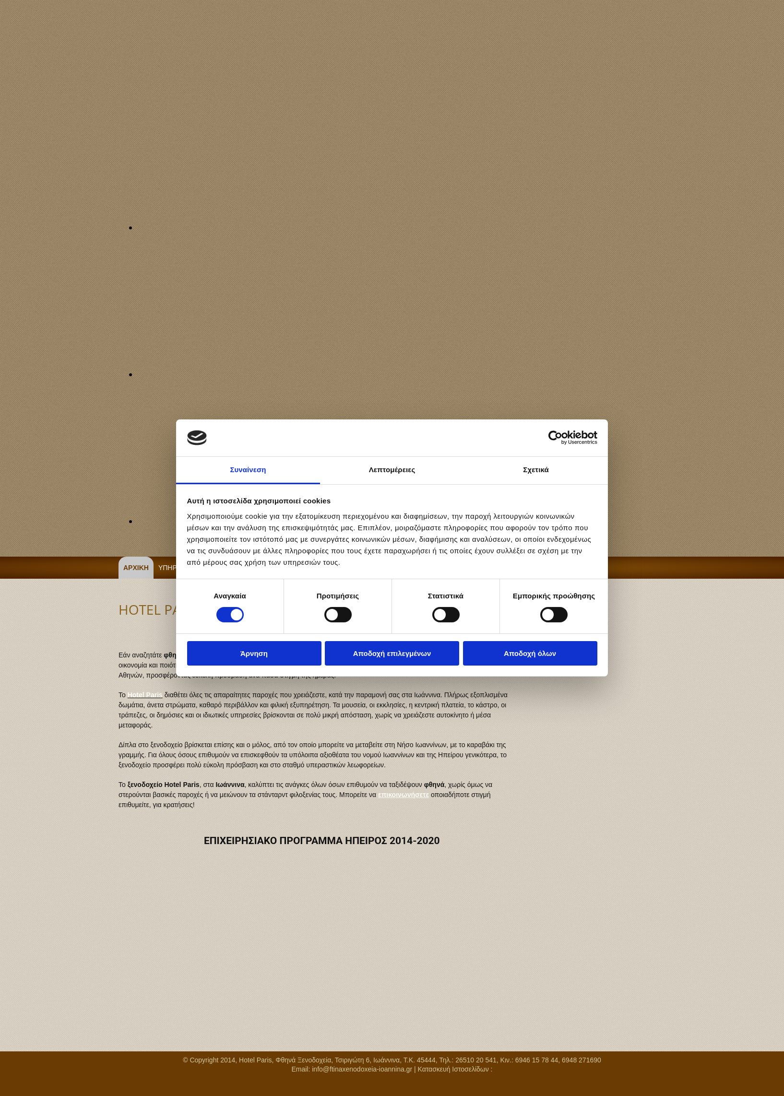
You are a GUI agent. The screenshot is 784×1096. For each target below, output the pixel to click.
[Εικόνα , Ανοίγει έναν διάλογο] (368, 227)
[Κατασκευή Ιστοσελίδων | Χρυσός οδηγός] (19, 1086)
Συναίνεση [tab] (248, 469)
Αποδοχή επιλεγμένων (392, 653)
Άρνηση (254, 653)
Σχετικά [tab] (535, 469)
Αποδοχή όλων (530, 653)
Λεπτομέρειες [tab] (392, 469)
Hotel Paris (145, 695)
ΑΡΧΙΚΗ (136, 568)
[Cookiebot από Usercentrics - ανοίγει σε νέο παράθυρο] (555, 437)
